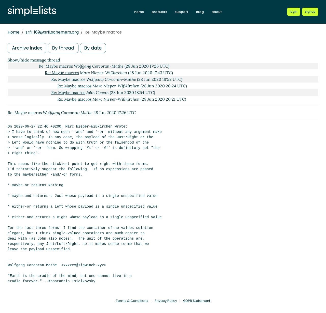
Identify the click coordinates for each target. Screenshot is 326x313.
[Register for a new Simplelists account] (310, 12)
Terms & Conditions (132, 300)
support (181, 11)
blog (200, 11)
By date (93, 48)
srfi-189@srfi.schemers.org (52, 32)
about (216, 11)
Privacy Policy (166, 300)
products (159, 11)
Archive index (27, 48)
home (139, 11)
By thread (63, 48)
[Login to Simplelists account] (293, 12)
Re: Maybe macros (62, 72)
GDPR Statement (196, 300)
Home (14, 32)
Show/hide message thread (34, 59)
